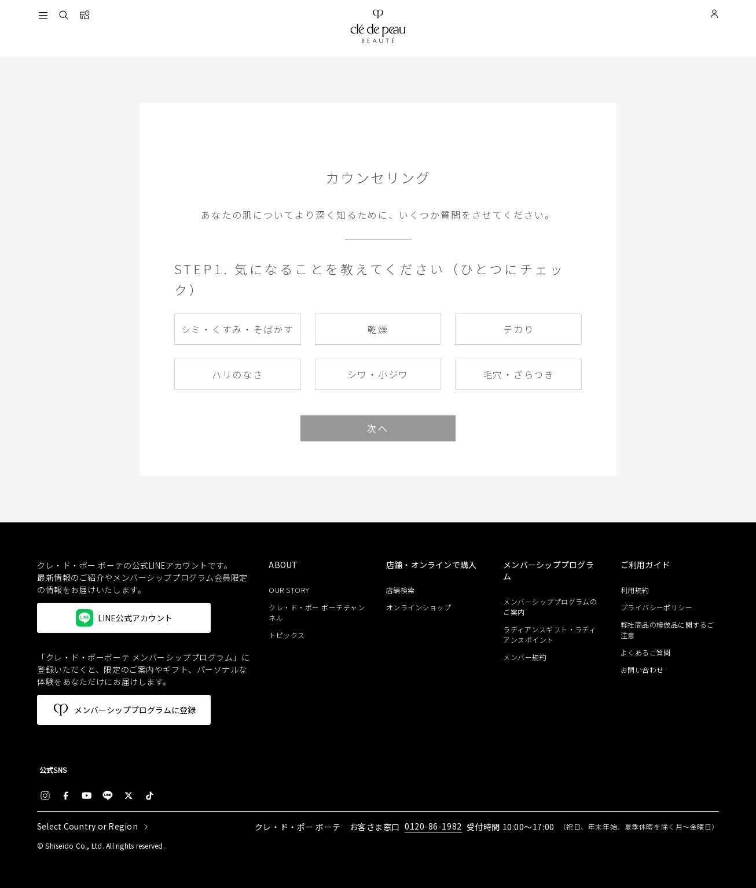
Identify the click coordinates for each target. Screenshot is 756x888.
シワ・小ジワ (378, 374)
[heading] (318, 565)
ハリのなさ (237, 374)
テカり (518, 329)
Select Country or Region (87, 826)
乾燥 (378, 329)
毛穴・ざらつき (519, 374)
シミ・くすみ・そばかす (237, 329)
